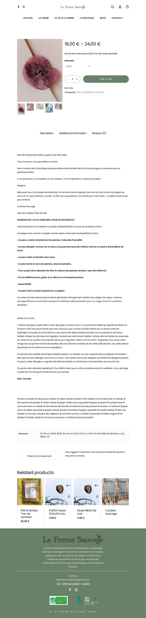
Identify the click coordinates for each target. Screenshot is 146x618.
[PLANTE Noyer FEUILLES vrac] (58, 491)
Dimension (69, 60)
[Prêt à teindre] (30, 491)
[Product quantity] (72, 79)
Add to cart (106, 79)
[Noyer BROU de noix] (87, 491)
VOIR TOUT (99, 92)
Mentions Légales (71, 583)
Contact (85, 583)
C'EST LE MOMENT (85, 92)
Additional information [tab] (72, 133)
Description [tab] (47, 133)
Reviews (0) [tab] (99, 133)
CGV (58, 583)
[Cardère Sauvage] (115, 491)
